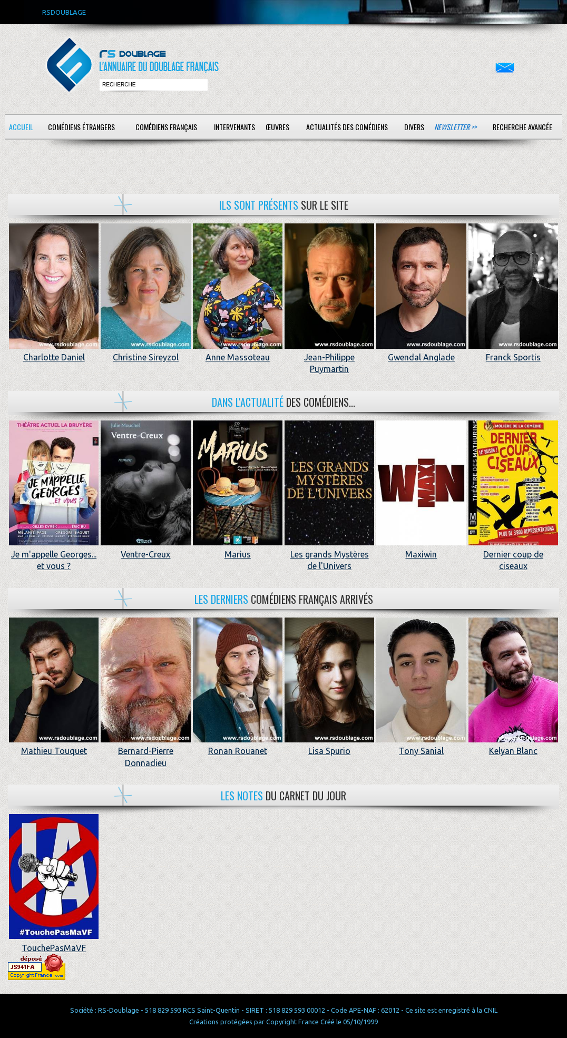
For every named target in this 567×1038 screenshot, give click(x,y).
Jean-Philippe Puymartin (329, 357)
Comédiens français (166, 126)
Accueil (21, 126)
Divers (414, 126)
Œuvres (277, 126)
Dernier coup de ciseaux (513, 554)
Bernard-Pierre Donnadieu (145, 751)
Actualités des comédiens (347, 126)
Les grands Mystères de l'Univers (329, 554)
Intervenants (234, 126)
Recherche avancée (522, 126)
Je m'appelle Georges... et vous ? (54, 554)
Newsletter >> (455, 126)
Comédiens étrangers (81, 126)
